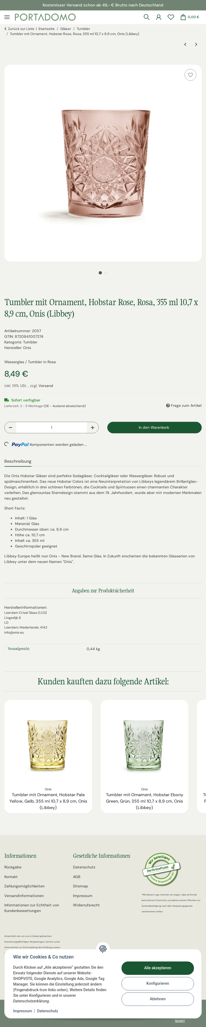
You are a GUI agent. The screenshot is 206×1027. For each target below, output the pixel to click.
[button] (147, 17)
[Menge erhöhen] (92, 427)
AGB (76, 876)
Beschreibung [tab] (17, 461)
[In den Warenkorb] (8, 62)
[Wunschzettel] (171, 17)
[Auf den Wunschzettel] (190, 75)
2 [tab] (105, 272)
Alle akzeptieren (157, 968)
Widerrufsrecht (86, 905)
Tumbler (30, 342)
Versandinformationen (24, 895)
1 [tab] (100, 272)
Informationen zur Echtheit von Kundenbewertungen (31, 908)
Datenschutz (47, 1011)
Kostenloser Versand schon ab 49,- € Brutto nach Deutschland (103, 5)
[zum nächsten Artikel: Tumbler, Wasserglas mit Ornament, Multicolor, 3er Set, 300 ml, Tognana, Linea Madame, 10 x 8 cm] (196, 44)
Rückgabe (12, 867)
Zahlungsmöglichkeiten (24, 886)
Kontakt (11, 876)
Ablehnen (157, 999)
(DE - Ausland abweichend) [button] (65, 406)
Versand (46, 385)
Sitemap (80, 886)
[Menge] (51, 427)
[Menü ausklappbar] (7, 13)
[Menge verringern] (10, 427)
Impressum (22, 1011)
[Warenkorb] (189, 17)
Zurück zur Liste (21, 28)
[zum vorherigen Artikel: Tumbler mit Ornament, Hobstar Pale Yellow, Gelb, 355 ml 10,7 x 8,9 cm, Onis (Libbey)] (185, 44)
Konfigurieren (157, 983)
